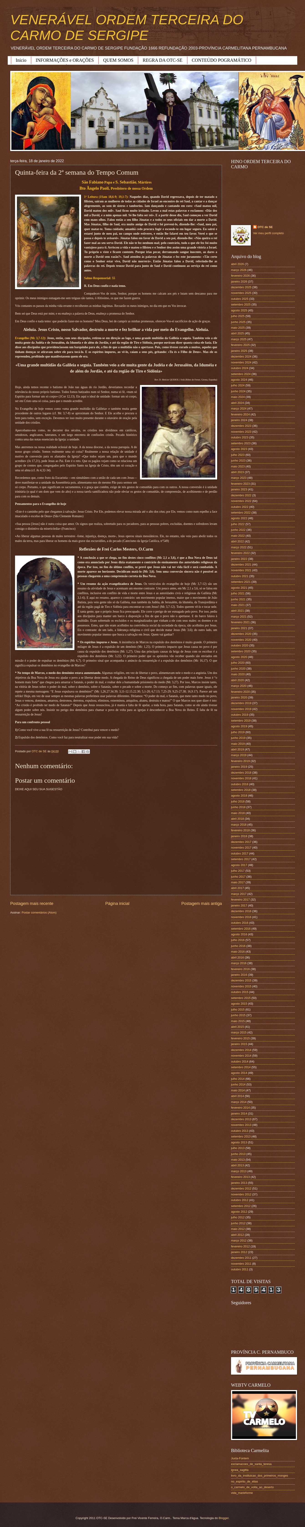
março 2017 (239, 894)
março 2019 (239, 755)
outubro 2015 (239, 992)
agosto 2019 (239, 726)
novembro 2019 (241, 709)
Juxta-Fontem (240, 1458)
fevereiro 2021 (240, 622)
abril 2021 (237, 610)
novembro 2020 (241, 639)
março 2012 (239, 1240)
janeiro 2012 (239, 1252)
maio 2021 (238, 605)
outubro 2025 (239, 298)
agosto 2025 (239, 310)
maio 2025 (238, 327)
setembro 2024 (241, 374)
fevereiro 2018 (240, 830)
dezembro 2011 (241, 1257)
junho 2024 (238, 391)
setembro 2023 (241, 443)
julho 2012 (237, 1217)
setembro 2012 (241, 1206)
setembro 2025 (241, 304)
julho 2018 (237, 801)
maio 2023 (238, 466)
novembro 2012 (241, 1194)
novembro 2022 (241, 501)
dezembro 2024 (241, 356)
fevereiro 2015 (240, 1038)
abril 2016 (237, 957)
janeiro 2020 (239, 697)
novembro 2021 (241, 570)
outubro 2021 (239, 576)
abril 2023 (237, 472)
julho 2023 (237, 455)
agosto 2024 (239, 379)
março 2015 (239, 1032)
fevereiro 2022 (240, 553)
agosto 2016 (239, 934)
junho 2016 (238, 946)
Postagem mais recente (31, 903)
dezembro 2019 (241, 703)
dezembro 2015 (241, 980)
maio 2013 (238, 1159)
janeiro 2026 (239, 281)
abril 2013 (237, 1165)
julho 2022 (237, 524)
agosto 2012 (239, 1211)
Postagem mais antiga (201, 903)
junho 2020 (238, 668)
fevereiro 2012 (240, 1246)
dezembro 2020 (241, 634)
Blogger (224, 1518)
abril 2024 (237, 403)
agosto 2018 (239, 795)
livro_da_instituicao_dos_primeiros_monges (259, 1475)
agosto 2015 (239, 1003)
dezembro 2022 (241, 495)
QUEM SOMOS (118, 60)
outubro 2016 (239, 922)
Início (21, 60)
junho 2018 (238, 807)
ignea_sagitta (240, 1470)
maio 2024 (238, 397)
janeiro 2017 (239, 905)
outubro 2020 (239, 645)
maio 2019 (238, 743)
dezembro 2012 (241, 1188)
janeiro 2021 (239, 628)
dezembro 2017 (241, 842)
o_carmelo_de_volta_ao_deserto (252, 1487)
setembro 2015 (241, 998)
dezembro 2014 (241, 1050)
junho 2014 (238, 1084)
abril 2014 (237, 1096)
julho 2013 (237, 1148)
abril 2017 (237, 888)
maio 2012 (238, 1229)
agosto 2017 (239, 865)
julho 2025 (237, 316)
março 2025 (239, 339)
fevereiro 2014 (240, 1107)
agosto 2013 (239, 1142)
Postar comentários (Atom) (39, 912)
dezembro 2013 (241, 1119)
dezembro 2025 (241, 287)
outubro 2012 (239, 1200)
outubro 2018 (239, 784)
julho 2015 (237, 1009)
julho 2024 (237, 385)
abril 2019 (237, 749)
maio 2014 (238, 1090)
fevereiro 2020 (240, 691)
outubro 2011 (239, 1269)
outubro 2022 (239, 507)
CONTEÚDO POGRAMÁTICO (222, 60)
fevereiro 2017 (240, 899)
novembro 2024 (241, 362)
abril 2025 (237, 333)
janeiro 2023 (239, 489)
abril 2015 (237, 1026)
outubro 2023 (239, 437)
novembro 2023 (241, 431)
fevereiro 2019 (240, 761)
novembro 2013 (241, 1125)
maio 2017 (238, 882)
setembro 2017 (241, 859)
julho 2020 (237, 662)
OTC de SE (265, 227)
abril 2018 (237, 818)
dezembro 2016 (241, 911)
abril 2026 (237, 264)
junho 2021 (238, 599)
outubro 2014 (239, 1061)
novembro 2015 (241, 986)
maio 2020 (238, 674)
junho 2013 (238, 1154)
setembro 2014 (241, 1067)
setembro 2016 (241, 928)
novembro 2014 (241, 1055)
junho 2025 (238, 322)
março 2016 (239, 963)
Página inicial (117, 903)
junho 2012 (238, 1223)
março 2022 (239, 547)
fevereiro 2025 (240, 345)
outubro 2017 (239, 853)
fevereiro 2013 (240, 1177)
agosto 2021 (239, 587)
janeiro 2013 (239, 1182)
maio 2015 (238, 1021)
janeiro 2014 (239, 1113)
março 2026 (239, 270)
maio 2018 (238, 813)
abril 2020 (237, 680)
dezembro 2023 (241, 425)
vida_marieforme (242, 1493)
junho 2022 (238, 529)
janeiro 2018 (239, 836)
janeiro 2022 (239, 559)
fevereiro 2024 (240, 414)
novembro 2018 (241, 778)
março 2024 (239, 408)
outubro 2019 (239, 714)
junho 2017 (238, 876)
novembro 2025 (241, 293)
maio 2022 (238, 535)
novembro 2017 (241, 847)
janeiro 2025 (239, 351)
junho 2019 (238, 738)
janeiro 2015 (239, 1044)
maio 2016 (238, 951)
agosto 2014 (239, 1073)
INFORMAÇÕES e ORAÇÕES (65, 60)
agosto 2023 (239, 449)
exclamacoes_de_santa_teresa (251, 1464)
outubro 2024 (239, 368)
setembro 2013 (241, 1136)
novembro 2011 (241, 1263)
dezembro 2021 (241, 564)
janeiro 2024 (239, 420)
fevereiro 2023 (240, 483)
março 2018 (239, 824)
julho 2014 (237, 1078)
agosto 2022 (239, 518)
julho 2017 (237, 870)
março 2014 (239, 1102)
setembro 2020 (241, 651)
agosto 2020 (239, 657)
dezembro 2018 (241, 772)
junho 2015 (238, 1015)
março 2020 (239, 686)
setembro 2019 (241, 720)
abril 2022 (237, 541)
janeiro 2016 (239, 974)
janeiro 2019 (239, 766)
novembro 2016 (241, 917)
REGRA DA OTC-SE (162, 60)
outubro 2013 (239, 1130)
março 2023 (239, 477)
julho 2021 (237, 593)
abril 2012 (237, 1234)
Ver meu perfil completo (268, 233)
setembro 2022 (241, 512)
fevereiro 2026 (240, 275)
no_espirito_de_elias (244, 1481)
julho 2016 (237, 940)
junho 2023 (238, 460)
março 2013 (239, 1171)
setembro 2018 (241, 790)
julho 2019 (237, 732)
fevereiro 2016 (240, 969)
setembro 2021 (241, 581)
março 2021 (239, 616)
